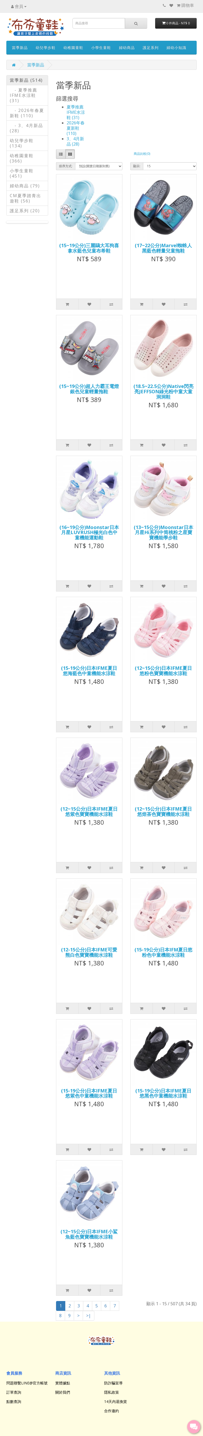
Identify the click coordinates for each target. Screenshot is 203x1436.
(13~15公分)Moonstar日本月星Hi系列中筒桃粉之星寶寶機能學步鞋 (163, 532)
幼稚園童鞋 (73, 47)
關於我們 (62, 1392)
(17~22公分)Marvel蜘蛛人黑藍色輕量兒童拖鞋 (163, 248)
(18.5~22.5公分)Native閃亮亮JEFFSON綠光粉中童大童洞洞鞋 (163, 391)
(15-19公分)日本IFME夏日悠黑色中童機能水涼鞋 (163, 1093)
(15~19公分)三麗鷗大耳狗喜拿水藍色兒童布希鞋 (89, 248)
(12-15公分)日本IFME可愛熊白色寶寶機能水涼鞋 (89, 952)
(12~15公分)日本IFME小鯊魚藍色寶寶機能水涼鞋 (89, 1234)
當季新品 (20, 47)
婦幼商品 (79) (25, 186)
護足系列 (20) (25, 211)
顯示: (136, 166)
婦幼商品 (127, 47)
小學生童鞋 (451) (22, 173)
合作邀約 (111, 1410)
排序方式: (65, 166)
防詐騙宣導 (113, 1382)
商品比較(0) (142, 153)
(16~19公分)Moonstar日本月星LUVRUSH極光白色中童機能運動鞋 (89, 532)
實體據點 (62, 1382)
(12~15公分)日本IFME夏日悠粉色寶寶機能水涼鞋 (163, 670)
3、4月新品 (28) (75, 141)
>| (88, 1315)
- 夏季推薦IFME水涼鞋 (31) (23, 95)
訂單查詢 (13, 1392)
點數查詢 (13, 1401)
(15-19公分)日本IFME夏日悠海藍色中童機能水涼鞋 (89, 670)
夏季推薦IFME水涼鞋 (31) (76, 112)
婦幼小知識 (176, 47)
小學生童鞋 (101, 47)
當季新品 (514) (26, 80)
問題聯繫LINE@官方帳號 (27, 1382)
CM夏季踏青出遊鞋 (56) (25, 198)
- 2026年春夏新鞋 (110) (27, 113)
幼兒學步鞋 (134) (22, 143)
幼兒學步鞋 (46, 47)
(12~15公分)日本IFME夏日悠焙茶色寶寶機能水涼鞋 (163, 811)
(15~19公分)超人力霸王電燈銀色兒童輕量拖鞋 (89, 389)
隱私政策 (111, 1392)
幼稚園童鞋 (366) (22, 158)
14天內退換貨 (115, 1401)
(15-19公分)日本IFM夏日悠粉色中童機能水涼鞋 (163, 952)
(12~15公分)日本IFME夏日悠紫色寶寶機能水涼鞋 (89, 811)
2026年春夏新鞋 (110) (76, 128)
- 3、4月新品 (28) (26, 128)
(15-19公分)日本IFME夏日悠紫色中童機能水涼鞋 (89, 1093)
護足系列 (151, 47)
